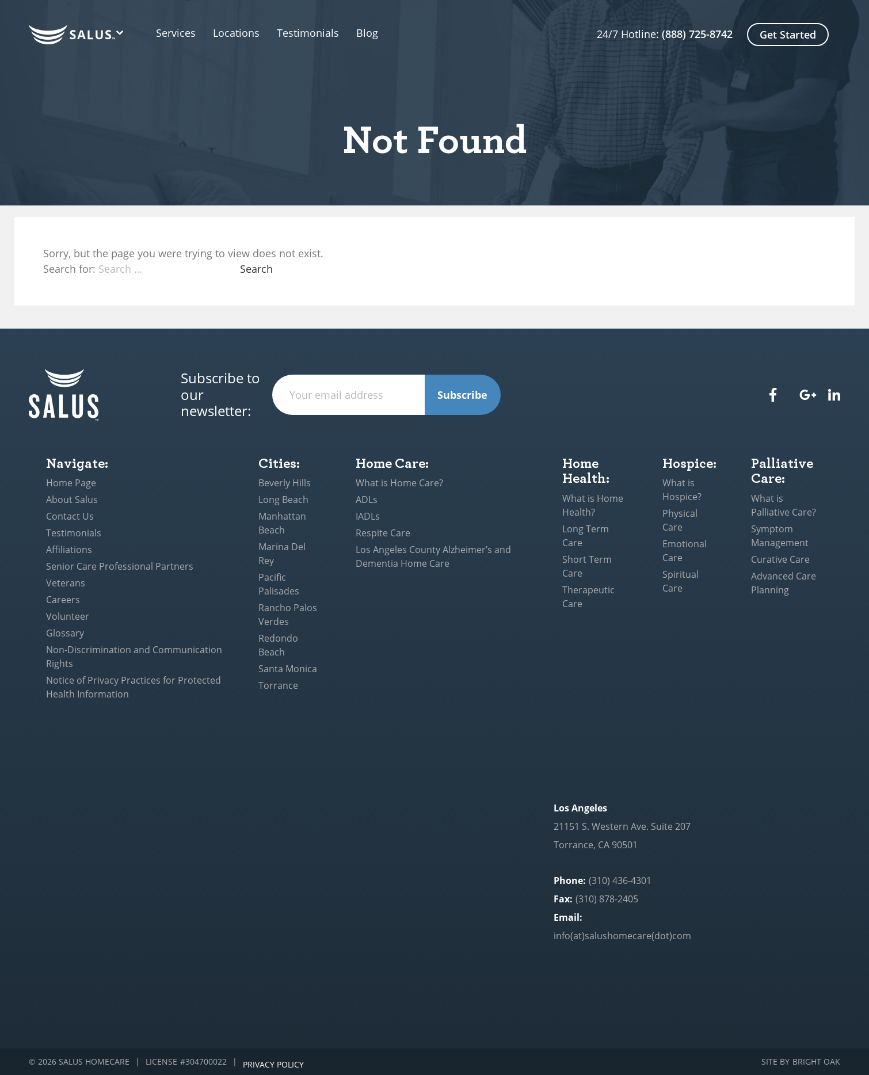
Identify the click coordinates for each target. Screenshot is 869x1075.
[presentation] (588, 394)
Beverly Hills (284, 482)
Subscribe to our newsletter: (220, 395)
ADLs (367, 499)
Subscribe (462, 395)
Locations (247, 33)
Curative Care (780, 559)
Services (176, 33)
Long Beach (283, 499)
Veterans (65, 583)
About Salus (72, 499)
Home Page (71, 482)
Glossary (65, 633)
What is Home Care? (399, 482)
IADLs (368, 516)
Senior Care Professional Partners (119, 566)
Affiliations (69, 549)
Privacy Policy (273, 1062)
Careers (63, 599)
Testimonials (331, 33)
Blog (390, 33)
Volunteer (67, 616)
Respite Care (383, 533)
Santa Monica (287, 668)
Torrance (278, 685)
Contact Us (70, 516)
